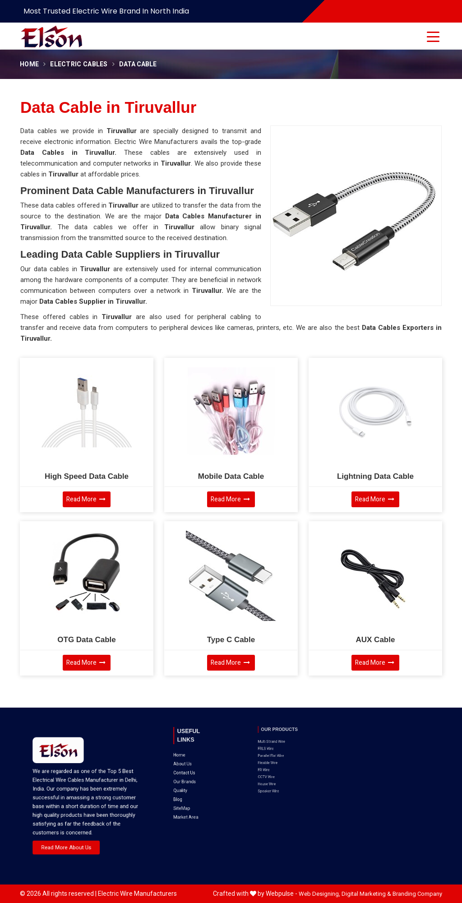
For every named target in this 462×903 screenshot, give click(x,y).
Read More (86, 499)
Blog (186, 767)
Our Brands (189, 758)
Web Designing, (319, 893)
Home (29, 64)
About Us (188, 749)
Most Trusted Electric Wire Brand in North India (106, 11)
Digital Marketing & (366, 893)
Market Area (190, 776)
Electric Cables (79, 64)
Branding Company (417, 893)
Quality (187, 763)
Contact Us (189, 754)
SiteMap (188, 771)
